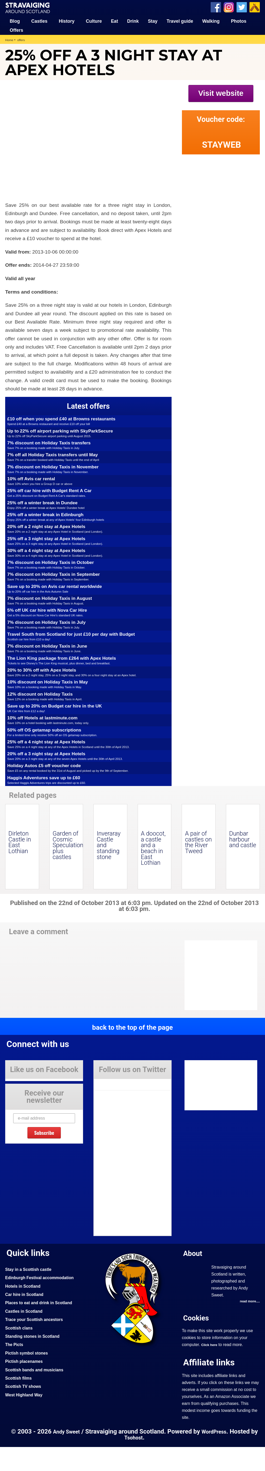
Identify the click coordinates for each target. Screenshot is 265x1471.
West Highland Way (25, 1418)
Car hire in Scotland (26, 1318)
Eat (114, 20)
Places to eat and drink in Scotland (42, 1326)
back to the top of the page (132, 1051)
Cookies (197, 1342)
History (67, 20)
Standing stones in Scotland (35, 1360)
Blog (15, 20)
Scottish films (19, 1401)
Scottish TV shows (25, 1410)
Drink (133, 20)
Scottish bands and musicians (37, 1393)
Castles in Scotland (25, 1335)
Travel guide (180, 20)
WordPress (219, 1455)
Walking (211, 20)
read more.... (249, 1325)
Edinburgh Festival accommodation (43, 1301)
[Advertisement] (226, 193)
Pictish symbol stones (28, 1376)
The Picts (15, 1368)
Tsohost (138, 1462)
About (193, 1277)
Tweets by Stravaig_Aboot (117, 1107)
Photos (238, 20)
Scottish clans (20, 1351)
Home (9, 39)
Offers (16, 29)
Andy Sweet (69, 1455)
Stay (152, 20)
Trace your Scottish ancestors (37, 1343)
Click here (210, 1369)
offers (22, 39)
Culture (94, 20)
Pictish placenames (26, 1385)
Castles (39, 20)
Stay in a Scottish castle (30, 1293)
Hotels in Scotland (24, 1309)
